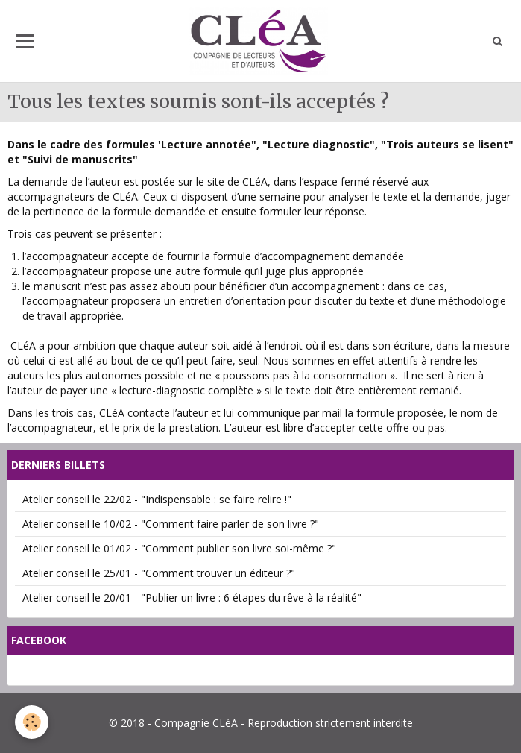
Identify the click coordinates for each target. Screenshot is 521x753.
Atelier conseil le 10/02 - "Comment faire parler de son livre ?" (170, 524)
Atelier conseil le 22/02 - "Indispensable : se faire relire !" (156, 499)
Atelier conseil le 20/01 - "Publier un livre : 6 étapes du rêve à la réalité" (191, 597)
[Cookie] (31, 722)
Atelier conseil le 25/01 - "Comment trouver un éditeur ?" (158, 573)
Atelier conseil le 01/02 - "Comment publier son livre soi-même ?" (179, 548)
